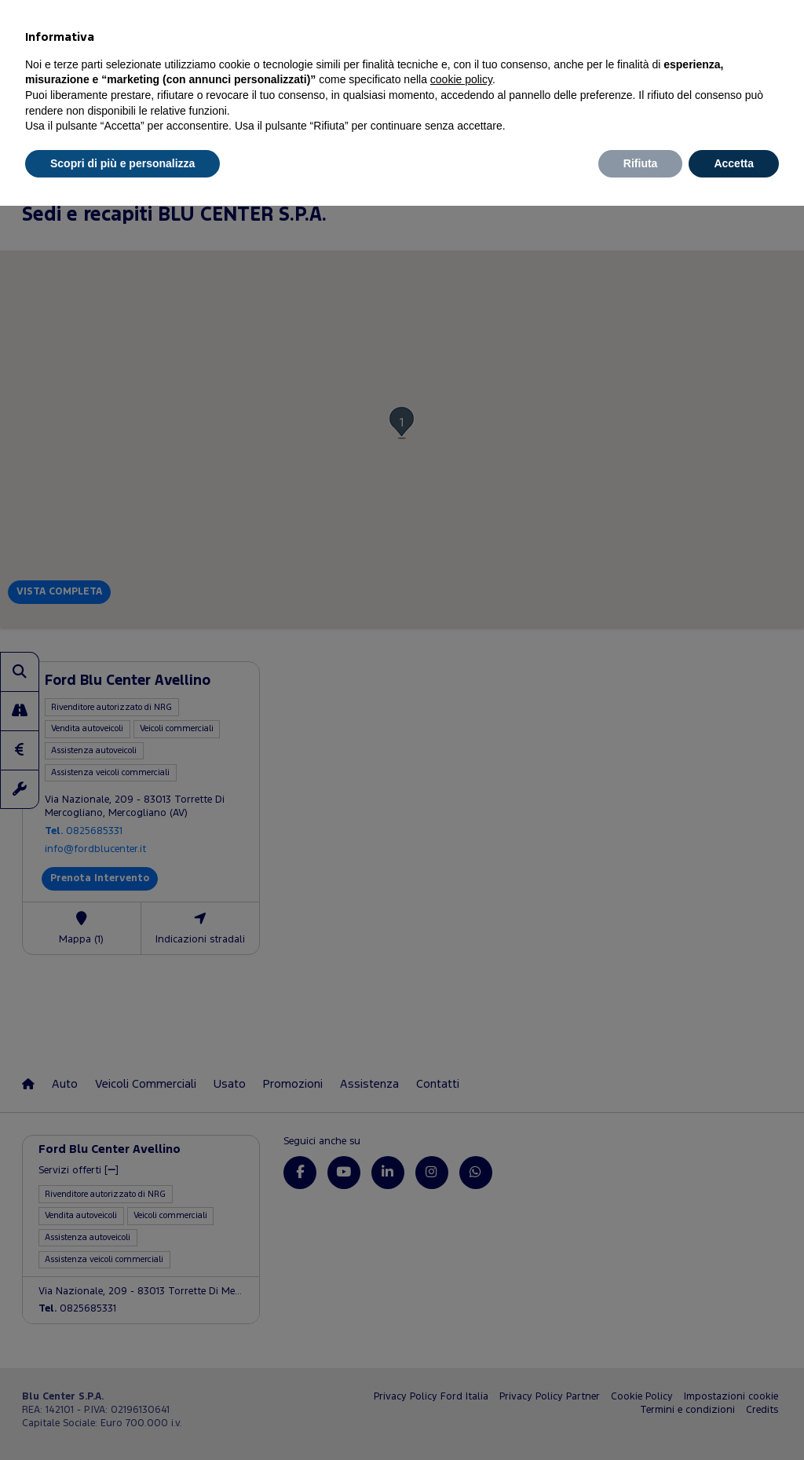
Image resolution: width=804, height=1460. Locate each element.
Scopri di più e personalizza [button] (122, 163)
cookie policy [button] (461, 79)
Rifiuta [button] (640, 163)
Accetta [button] (734, 163)
